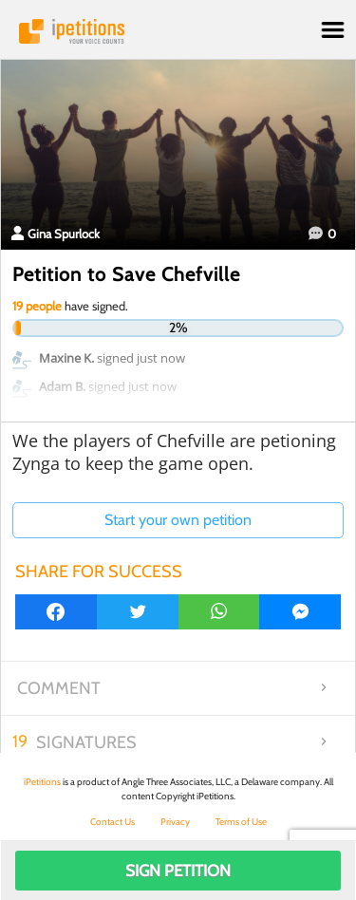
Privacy (175, 822)
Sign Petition (178, 870)
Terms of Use (241, 822)
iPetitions (178, 31)
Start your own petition (178, 520)
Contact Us (112, 822)
